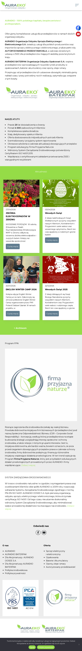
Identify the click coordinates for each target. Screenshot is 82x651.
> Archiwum (20, 328)
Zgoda (32, 647)
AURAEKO (10, 551)
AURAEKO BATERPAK (16, 554)
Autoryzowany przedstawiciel (60, 567)
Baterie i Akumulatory (57, 560)
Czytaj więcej (12, 246)
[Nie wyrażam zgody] (79, 644)
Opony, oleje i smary (56, 564)
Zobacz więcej (28, 465)
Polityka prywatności (15, 573)
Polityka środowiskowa (16, 570)
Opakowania (52, 557)
